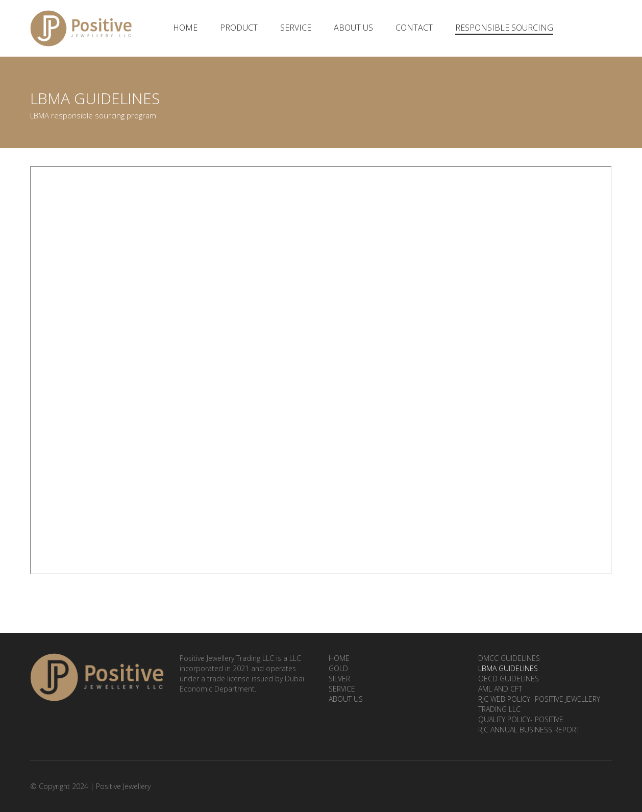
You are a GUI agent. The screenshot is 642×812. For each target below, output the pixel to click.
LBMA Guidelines (508, 668)
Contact (414, 27)
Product (239, 27)
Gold (338, 668)
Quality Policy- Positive (520, 719)
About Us (353, 27)
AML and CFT (500, 689)
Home (185, 27)
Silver (339, 678)
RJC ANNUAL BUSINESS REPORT (529, 729)
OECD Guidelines (508, 678)
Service (295, 27)
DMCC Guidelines (509, 658)
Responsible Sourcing (504, 27)
